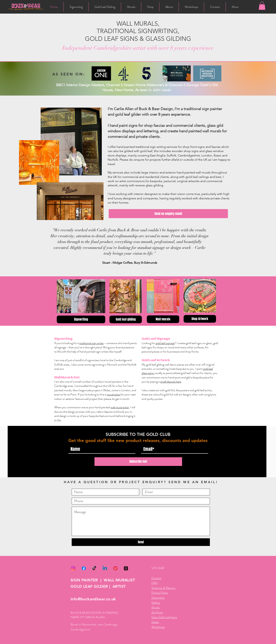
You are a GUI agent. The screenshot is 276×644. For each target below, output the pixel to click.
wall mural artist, (120, 407)
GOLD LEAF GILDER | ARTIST (98, 586)
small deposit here (170, 381)
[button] (262, 6)
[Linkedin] (105, 568)
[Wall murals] (163, 319)
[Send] (141, 542)
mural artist (114, 394)
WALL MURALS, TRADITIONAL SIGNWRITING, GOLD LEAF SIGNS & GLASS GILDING (138, 31)
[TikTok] (94, 568)
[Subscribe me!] (138, 461)
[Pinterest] (115, 568)
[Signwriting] (81, 319)
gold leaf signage (165, 343)
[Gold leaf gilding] (125, 319)
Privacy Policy (159, 592)
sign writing (158, 147)
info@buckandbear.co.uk (93, 599)
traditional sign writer (91, 343)
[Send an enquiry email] (168, 213)
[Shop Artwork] (200, 319)
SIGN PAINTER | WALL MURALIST (103, 580)
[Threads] (126, 568)
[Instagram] (73, 568)
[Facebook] (83, 568)
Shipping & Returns (163, 588)
